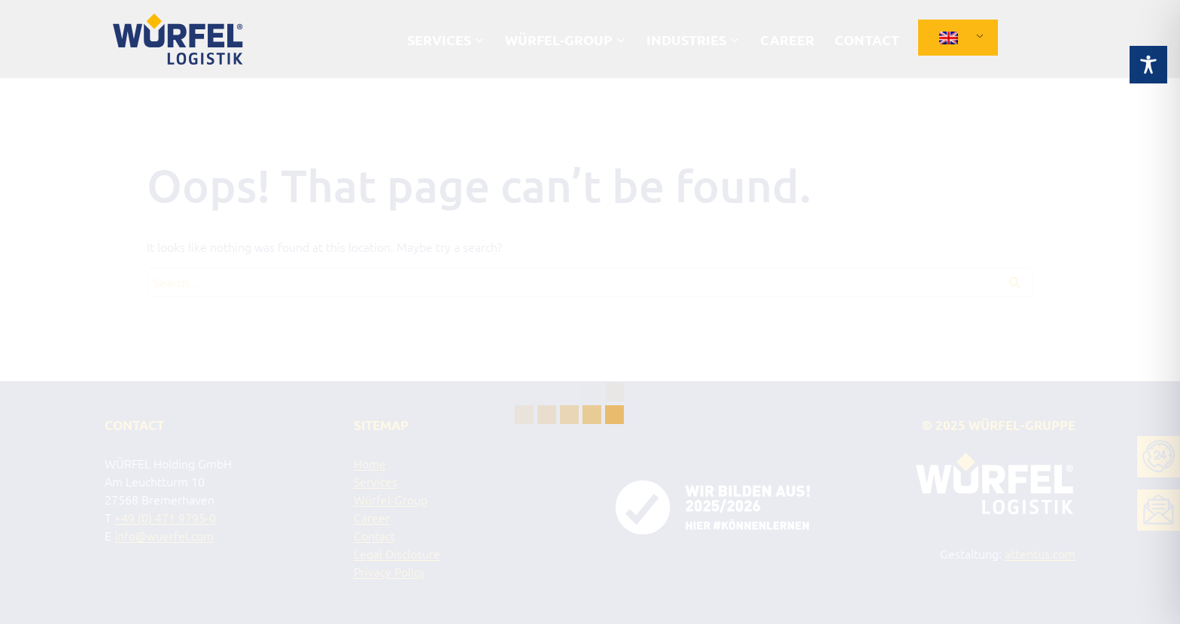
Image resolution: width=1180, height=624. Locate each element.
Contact (867, 39)
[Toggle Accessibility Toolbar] (1148, 50)
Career (787, 39)
